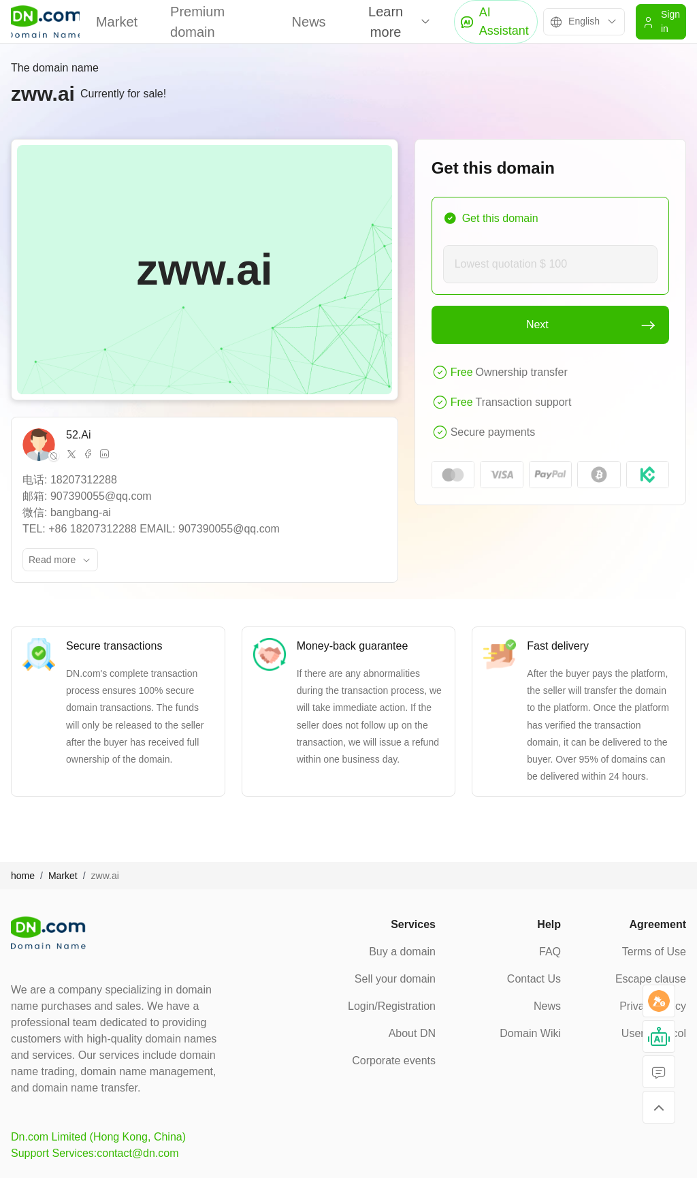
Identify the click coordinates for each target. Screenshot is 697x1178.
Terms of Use (654, 951)
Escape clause (650, 979)
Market (116, 21)
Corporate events (394, 1060)
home (23, 875)
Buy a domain (402, 951)
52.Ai (78, 435)
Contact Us (534, 979)
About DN (412, 1033)
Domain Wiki (530, 1033)
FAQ (550, 951)
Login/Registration (392, 1006)
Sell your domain (395, 979)
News (309, 21)
